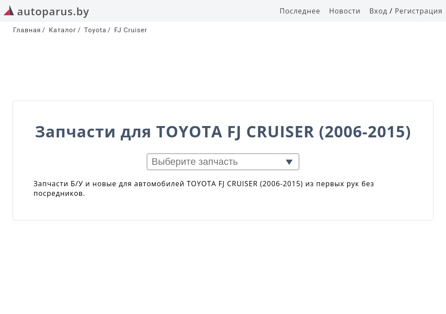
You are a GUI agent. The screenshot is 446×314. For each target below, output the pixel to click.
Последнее (300, 11)
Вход (378, 11)
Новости (345, 11)
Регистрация (419, 11)
